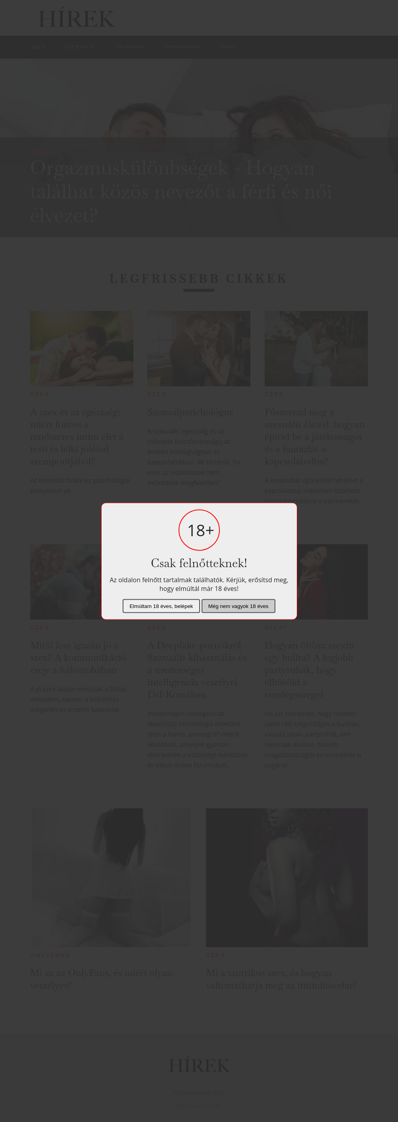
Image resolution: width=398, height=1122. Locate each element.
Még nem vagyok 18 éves (238, 606)
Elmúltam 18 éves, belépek (161, 606)
